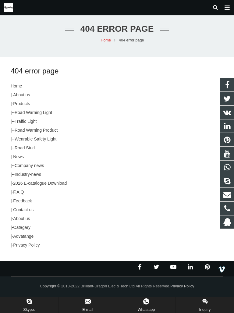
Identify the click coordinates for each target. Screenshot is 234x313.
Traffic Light (26, 123)
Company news (29, 167)
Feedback (22, 203)
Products (21, 106)
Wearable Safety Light (36, 141)
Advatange (23, 238)
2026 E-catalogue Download (40, 185)
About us (21, 97)
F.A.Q (18, 194)
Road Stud (25, 150)
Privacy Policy (26, 247)
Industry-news (28, 176)
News (18, 159)
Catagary (21, 229)
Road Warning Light (33, 114)
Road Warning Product (36, 132)
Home (16, 88)
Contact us (23, 212)
